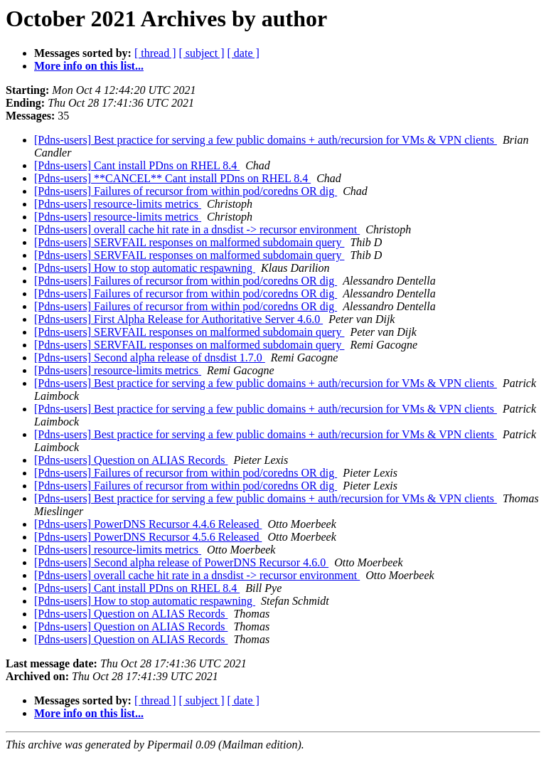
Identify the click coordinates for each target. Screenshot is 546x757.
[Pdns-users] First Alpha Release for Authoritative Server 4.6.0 (178, 319)
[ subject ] (202, 53)
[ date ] (243, 53)
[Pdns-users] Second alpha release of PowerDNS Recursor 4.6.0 (181, 562)
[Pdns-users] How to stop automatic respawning (144, 268)
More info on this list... (89, 66)
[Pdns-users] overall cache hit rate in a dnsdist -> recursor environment (197, 229)
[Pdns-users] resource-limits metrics (117, 204)
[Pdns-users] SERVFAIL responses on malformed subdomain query (189, 242)
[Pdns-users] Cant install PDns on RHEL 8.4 (137, 165)
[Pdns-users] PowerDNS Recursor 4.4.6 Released (148, 524)
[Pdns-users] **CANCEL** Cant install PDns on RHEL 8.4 (172, 178)
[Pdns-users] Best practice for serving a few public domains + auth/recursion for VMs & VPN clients (265, 140)
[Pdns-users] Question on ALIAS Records (131, 460)
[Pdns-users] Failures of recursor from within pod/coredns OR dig (185, 191)
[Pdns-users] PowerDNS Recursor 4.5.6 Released (148, 537)
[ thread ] (155, 53)
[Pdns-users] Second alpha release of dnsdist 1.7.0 (149, 357)
